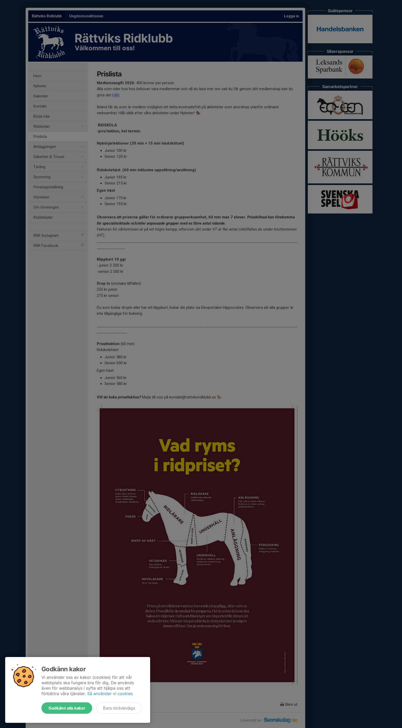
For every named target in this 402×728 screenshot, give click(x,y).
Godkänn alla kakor (66, 708)
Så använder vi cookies (110, 693)
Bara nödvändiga (119, 708)
